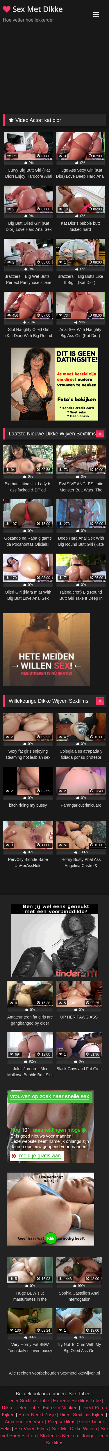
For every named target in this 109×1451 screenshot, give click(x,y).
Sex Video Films (31, 1428)
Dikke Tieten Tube (20, 1407)
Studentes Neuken (59, 1435)
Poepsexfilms (61, 1421)
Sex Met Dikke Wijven (74, 1428)
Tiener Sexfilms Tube (27, 1400)
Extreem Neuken (60, 1407)
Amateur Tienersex (24, 1421)
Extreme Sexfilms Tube (77, 1400)
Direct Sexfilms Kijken (82, 1414)
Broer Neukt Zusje (37, 1414)
